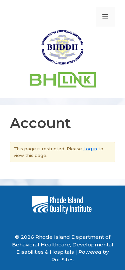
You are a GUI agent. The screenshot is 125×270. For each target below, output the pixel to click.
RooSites (62, 259)
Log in (90, 148)
